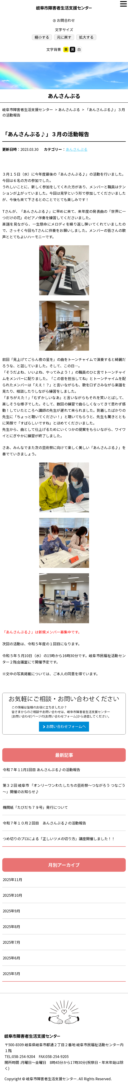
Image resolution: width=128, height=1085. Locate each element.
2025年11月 (12, 879)
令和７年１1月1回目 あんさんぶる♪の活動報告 (41, 769)
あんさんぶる (76, 149)
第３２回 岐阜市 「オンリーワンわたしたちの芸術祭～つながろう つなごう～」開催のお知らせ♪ (64, 788)
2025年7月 (11, 942)
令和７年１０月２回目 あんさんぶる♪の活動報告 (44, 823)
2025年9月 (11, 911)
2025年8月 (11, 926)
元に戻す (64, 37)
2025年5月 (11, 973)
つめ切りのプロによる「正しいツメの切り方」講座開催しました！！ (59, 838)
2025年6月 (11, 958)
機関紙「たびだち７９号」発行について (35, 807)
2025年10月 (12, 895)
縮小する (42, 37)
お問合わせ (66, 20)
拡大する (86, 37)
